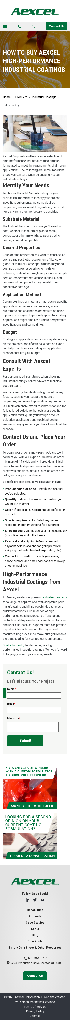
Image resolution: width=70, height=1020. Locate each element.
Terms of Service (35, 1007)
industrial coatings (55, 597)
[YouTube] (42, 899)
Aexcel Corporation (27, 997)
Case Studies (35, 922)
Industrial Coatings (44, 97)
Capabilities (35, 910)
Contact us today (13, 645)
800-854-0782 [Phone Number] (35, 958)
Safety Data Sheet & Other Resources (35, 947)
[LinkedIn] (27, 899)
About (35, 929)
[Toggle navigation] (5, 26)
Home (7, 97)
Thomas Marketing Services (36, 1002)
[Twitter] (35, 899)
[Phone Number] (19, 26)
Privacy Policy (35, 1011)
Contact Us (56, 26)
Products (21, 97)
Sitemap (35, 1016)
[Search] (33, 26)
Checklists (35, 941)
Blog (35, 935)
